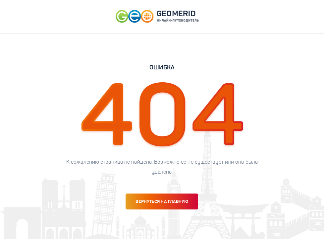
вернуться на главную (161, 201)
